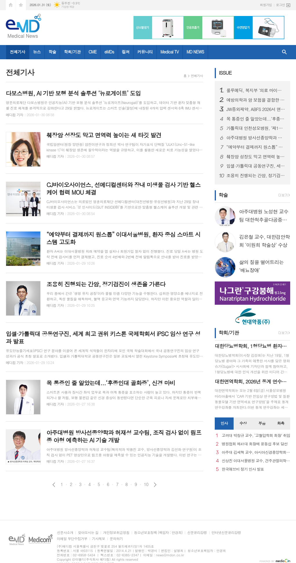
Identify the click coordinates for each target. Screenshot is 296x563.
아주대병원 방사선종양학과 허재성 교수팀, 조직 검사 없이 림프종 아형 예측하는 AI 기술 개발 (256, 138)
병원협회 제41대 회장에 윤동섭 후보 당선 (255, 444)
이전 (53, 484)
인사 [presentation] (224, 423)
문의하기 (116, 539)
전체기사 (17, 52)
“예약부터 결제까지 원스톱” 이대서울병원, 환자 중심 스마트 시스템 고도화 (256, 147)
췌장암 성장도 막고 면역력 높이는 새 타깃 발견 (256, 156)
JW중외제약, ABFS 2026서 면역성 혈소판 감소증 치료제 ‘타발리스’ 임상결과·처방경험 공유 (256, 109)
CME (93, 52)
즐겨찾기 (21, 5)
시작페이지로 (11, 5)
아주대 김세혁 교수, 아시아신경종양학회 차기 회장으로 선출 (256, 452)
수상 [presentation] (242, 423)
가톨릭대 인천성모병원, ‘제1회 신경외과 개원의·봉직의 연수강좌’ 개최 (256, 128)
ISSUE (225, 72)
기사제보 (98, 539)
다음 (155, 484)
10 (146, 484)
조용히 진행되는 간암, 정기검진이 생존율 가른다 (256, 175)
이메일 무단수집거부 (72, 539)
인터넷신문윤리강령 (226, 532)
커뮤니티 (145, 52)
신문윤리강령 (197, 532)
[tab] (224, 423)
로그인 (280, 5)
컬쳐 (125, 52)
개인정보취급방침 (116, 532)
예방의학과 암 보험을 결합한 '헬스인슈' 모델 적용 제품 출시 (256, 100)
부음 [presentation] (261, 423)
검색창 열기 (284, 52)
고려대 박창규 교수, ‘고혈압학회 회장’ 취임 (256, 435)
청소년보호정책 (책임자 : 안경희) (158, 532)
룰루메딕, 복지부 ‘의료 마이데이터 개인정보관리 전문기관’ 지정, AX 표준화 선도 (256, 90)
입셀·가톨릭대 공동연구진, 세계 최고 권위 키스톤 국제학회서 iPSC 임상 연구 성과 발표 (256, 166)
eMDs (109, 52)
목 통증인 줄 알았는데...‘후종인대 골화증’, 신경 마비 (256, 119)
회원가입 (266, 5)
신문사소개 (65, 532)
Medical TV (169, 52)
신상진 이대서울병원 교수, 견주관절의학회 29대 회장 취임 (256, 460)
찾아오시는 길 (88, 532)
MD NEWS (195, 52)
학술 (52, 52)
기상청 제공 (67, 7)
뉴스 (37, 52)
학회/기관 (72, 52)
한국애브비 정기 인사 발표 (243, 469)
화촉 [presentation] (280, 423)
